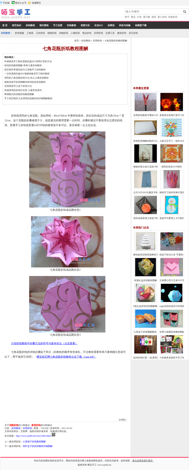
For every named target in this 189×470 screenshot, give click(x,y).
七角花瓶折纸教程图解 (115, 40)
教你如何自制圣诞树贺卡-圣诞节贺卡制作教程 (156, 254)
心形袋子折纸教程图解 (34, 441)
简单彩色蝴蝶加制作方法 (146, 141)
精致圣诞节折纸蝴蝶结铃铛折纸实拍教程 (25, 82)
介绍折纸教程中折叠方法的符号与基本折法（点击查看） (44, 343)
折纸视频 (19, 33)
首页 (76, 40)
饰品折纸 (86, 33)
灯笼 (139, 17)
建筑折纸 (121, 33)
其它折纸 (133, 33)
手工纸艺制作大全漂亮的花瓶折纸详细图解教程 (28, 98)
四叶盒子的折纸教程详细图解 (38, 446)
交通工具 (110, 33)
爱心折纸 (162, 17)
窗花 (133, 17)
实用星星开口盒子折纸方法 (18, 86)
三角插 (29, 33)
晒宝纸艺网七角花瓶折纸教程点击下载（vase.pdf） (66, 356)
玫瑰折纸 (172, 17)
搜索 (185, 11)
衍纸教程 (71, 25)
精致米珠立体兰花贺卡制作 (147, 166)
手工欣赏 (57, 25)
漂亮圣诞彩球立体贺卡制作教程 (149, 218)
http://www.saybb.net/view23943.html (33, 436)
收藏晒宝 (36, 3)
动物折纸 (63, 33)
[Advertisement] (78, 14)
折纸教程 (30, 25)
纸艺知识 (16, 25)
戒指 (153, 17)
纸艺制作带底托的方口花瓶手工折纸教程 (25, 69)
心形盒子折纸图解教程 (145, 332)
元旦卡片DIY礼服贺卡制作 (146, 192)
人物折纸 (75, 33)
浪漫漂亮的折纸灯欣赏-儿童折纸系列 (23, 90)
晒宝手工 (92, 465)
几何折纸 (40, 33)
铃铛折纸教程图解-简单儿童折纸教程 (23, 65)
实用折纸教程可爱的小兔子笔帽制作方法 (154, 115)
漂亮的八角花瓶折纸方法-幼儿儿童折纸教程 (26, 77)
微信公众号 (20, 3)
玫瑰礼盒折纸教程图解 (145, 280)
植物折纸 (52, 33)
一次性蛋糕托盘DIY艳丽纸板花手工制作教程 (27, 73)
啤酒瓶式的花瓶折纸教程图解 (19, 94)
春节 (127, 17)
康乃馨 (146, 17)
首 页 (4, 25)
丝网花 (111, 25)
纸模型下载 (141, 25)
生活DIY (98, 25)
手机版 (6, 3)
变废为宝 (85, 25)
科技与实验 (125, 25)
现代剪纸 (44, 25)
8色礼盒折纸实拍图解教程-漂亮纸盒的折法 (154, 306)
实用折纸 (98, 33)
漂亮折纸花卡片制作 (171, 166)
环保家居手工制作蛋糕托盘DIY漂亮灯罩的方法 (28, 61)
